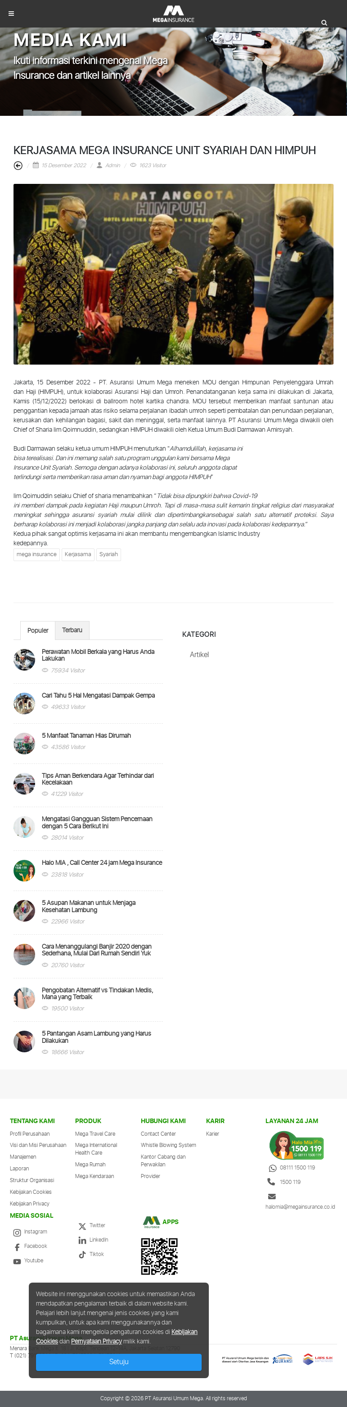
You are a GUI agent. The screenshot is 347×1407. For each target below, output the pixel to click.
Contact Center (158, 1134)
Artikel (199, 655)
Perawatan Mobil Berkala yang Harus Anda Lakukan (98, 655)
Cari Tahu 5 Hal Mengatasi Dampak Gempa (98, 695)
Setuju (119, 1362)
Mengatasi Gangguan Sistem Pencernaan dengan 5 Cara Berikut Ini (97, 823)
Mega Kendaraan (94, 1176)
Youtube (26, 1261)
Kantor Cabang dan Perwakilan (163, 1160)
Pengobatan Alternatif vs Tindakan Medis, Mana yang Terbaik (97, 994)
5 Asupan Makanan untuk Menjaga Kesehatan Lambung (88, 906)
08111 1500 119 (290, 1168)
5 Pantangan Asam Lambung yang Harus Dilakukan (96, 1037)
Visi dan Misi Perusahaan (38, 1145)
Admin (108, 165)
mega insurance (37, 554)
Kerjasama (78, 554)
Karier (212, 1134)
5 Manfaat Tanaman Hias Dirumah (86, 735)
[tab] (37, 630)
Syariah (108, 554)
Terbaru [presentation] (72, 630)
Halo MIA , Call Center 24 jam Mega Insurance (102, 863)
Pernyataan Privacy (96, 1341)
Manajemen (23, 1157)
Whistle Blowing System (168, 1145)
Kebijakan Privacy (30, 1204)
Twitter (90, 1225)
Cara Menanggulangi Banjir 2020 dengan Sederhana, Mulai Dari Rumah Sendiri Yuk (97, 950)
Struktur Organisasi (32, 1180)
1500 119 (283, 1182)
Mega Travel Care (95, 1134)
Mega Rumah (90, 1165)
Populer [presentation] (37, 630)
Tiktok (89, 1254)
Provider (150, 1176)
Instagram (28, 1232)
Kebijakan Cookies (31, 1192)
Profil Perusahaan (30, 1134)
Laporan (19, 1169)
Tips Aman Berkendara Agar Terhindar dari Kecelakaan (98, 779)
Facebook (28, 1246)
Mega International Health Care (96, 1149)
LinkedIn (91, 1240)
